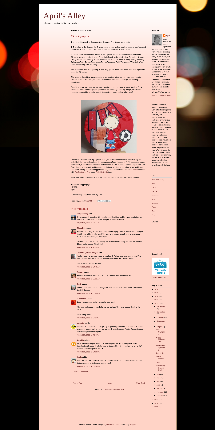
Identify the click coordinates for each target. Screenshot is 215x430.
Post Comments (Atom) (114, 389)
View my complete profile (162, 95)
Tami (153, 211)
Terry (154, 215)
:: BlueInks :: (82, 299)
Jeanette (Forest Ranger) (88, 252)
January (160, 395)
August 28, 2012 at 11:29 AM (88, 293)
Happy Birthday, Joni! (160, 339)
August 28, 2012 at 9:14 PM (88, 335)
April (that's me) (158, 180)
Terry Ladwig (82, 214)
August (160, 327)
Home (109, 383)
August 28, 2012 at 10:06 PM (88, 352)
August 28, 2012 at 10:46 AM (88, 267)
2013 (156, 300)
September (161, 321)
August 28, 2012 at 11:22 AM (88, 279)
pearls (135, 170)
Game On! (160, 353)
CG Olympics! (160, 332)
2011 (156, 400)
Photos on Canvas (159, 277)
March (159, 388)
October (160, 318)
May (158, 381)
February (160, 392)
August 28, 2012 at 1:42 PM (88, 318)
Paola (154, 207)
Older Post (140, 383)
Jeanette (155, 195)
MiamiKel (81, 228)
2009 (156, 407)
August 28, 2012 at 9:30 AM (88, 247)
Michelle (155, 203)
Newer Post (77, 383)
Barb (79, 284)
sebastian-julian (112, 425)
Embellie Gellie (102, 172)
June (159, 378)
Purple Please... (160, 358)
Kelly (154, 199)
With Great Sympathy (160, 347)
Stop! (158, 362)
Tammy (80, 272)
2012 (156, 303)
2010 (156, 403)
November (161, 312)
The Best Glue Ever (82, 172)
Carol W (80, 340)
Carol (154, 187)
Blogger (133, 425)
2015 (156, 293)
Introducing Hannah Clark (160, 368)
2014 (156, 296)
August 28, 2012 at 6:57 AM (88, 223)
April (168, 36)
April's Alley (64, 15)
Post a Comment (81, 371)
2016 (156, 289)
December (161, 306)
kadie (79, 357)
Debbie (154, 191)
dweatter (81, 323)
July (158, 374)
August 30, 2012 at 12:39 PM (88, 366)
